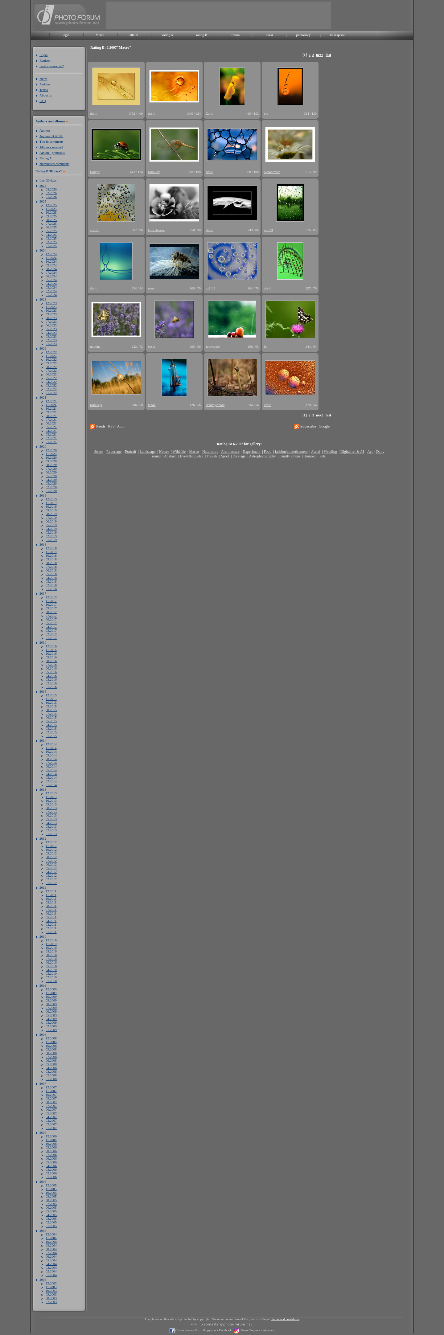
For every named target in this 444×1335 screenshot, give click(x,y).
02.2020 (51, 487)
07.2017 (51, 615)
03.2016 (51, 679)
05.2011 (51, 917)
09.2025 (51, 216)
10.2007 (51, 1094)
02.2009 (51, 1026)
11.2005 (51, 1189)
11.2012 (51, 846)
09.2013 (51, 804)
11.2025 (51, 209)
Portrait (130, 451)
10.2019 (51, 506)
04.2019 (51, 528)
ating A (45, 158)
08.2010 (51, 955)
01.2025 (51, 246)
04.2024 (51, 283)
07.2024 (51, 272)
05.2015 (51, 721)
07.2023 (51, 321)
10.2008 (51, 1045)
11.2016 (51, 650)
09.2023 (51, 314)
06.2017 (51, 619)
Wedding (330, 451)
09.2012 (51, 853)
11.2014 (51, 748)
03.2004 (51, 1267)
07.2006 (51, 1155)
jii (265, 346)
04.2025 (51, 234)
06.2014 (51, 766)
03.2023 (51, 336)
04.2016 (51, 676)
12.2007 (51, 1087)
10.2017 (51, 604)
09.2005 (51, 1196)
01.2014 (51, 785)
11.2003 (51, 1287)
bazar (269, 35)
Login (43, 55)
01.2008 (51, 1079)
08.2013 (51, 808)
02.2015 (51, 732)
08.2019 (51, 514)
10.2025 (51, 212)
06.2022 (51, 374)
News (43, 78)
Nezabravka (272, 172)
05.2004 (51, 1260)
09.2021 (51, 412)
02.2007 (51, 1124)
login (66, 35)
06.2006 (51, 1158)
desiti (93, 113)
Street (98, 451)
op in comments (51, 141)
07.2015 (51, 713)
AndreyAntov (215, 405)
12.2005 (51, 1185)
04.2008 (51, 1068)
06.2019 (51, 521)
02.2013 (51, 830)
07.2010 (51, 958)
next (319, 55)
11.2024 (51, 258)
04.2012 (51, 872)
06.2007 (51, 1109)
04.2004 (51, 1264)
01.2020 (51, 491)
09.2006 (51, 1147)
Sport (225, 456)
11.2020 (51, 454)
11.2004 (51, 1238)
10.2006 (51, 1143)
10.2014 (51, 751)
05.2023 (51, 329)
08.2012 (51, 857)
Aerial (315, 451)
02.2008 (51, 1075)
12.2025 (51, 205)
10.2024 (51, 261)
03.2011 (51, 924)
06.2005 (51, 1207)
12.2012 (51, 842)
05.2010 (51, 966)
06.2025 (51, 227)
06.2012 (51, 864)
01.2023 (51, 344)
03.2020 (51, 483)
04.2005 (51, 1215)
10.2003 (51, 1290)
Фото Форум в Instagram (257, 1330)
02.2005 (51, 1222)
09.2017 (51, 608)
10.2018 (51, 555)
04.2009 (51, 1019)
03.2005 (51, 1218)
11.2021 (51, 405)
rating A (167, 35)
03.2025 (51, 238)
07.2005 (51, 1204)
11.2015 (51, 699)
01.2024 (51, 295)
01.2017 (51, 638)
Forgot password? (51, 66)
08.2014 (51, 759)
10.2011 (51, 898)
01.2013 (51, 834)
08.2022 (51, 367)
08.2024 (51, 269)
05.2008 (51, 1064)
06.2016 (51, 668)
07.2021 (51, 419)
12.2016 (51, 646)
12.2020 (51, 450)
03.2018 (51, 581)
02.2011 (51, 928)
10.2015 (51, 702)
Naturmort (210, 451)
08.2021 (51, 416)
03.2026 (51, 189)
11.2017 (51, 601)
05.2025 (51, 231)
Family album (289, 456)
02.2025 (51, 242)
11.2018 (51, 552)
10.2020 (51, 457)
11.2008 (51, 1042)
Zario (209, 113)
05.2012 (51, 868)
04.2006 (51, 1166)
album (134, 35)
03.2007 (51, 1120)
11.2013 (51, 797)
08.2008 (51, 1053)
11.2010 (51, 944)
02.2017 (51, 634)
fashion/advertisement (291, 451)
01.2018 (51, 589)
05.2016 (51, 672)
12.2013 (51, 793)
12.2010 (51, 940)
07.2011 (51, 909)
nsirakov (154, 172)
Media (100, 35)
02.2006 (51, 1173)
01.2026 (51, 197)
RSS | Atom (116, 426)
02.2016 (51, 683)
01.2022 (51, 393)
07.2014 (51, 762)
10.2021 (51, 408)
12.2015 (51, 695)
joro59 (268, 230)
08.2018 (51, 563)
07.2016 (51, 664)
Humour (310, 456)
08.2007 (51, 1102)
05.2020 (51, 476)
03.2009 (51, 1022)
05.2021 (51, 427)
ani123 (94, 230)
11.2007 (51, 1091)
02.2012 (51, 879)
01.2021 (51, 442)
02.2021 (51, 438)
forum (236, 35)
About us (45, 95)
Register (45, 60)
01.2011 (51, 932)
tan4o (151, 405)
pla (266, 113)
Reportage (113, 451)
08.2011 (51, 906)
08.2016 (51, 661)
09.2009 (51, 1000)
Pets (322, 456)
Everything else (191, 456)
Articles (44, 84)
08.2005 (51, 1200)
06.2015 (51, 717)
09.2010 (51, 951)
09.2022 (51, 363)
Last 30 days (48, 180)
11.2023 (51, 307)
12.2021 (51, 401)
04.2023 (51, 332)
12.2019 (51, 499)
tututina (95, 346)
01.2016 (51, 687)
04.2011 (51, 921)
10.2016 (51, 653)
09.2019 (51, 510)
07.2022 (51, 370)
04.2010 (51, 970)
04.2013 (51, 823)
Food (268, 451)
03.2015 (51, 728)
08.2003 (51, 1298)
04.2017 (51, 627)
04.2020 (51, 479)
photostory (303, 35)
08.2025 (51, 220)
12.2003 (51, 1283)
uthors (44, 130)
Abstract (170, 456)
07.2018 (51, 566)
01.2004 (51, 1275)
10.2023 (51, 310)
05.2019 (51, 525)
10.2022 (51, 359)
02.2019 (51, 536)
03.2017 (51, 630)
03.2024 (51, 287)
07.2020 (51, 468)
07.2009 (51, 1007)
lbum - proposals (52, 152)
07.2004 (51, 1253)
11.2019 (51, 503)
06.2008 (51, 1060)
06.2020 (51, 472)
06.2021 (51, 423)
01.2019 (51, 540)
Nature (164, 451)
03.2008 (51, 1071)
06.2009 (51, 1011)
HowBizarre (156, 230)
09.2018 (51, 559)
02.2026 (51, 193)
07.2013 (51, 811)
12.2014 (51, 744)
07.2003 (51, 1302)
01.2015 (51, 736)
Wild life (179, 451)
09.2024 (51, 265)
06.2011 (51, 913)
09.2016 (51, 657)
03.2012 (51, 875)
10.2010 (51, 947)
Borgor (95, 172)
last (328, 55)
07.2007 (51, 1106)
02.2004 (51, 1271)
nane (151, 288)
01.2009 (51, 1030)
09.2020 (51, 461)
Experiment (251, 451)
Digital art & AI (352, 451)
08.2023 (51, 318)
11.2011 (51, 895)
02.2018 (51, 585)
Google (324, 426)
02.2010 (51, 977)
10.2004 (51, 1241)
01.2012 (51, 883)
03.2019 (51, 532)
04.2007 (51, 1117)
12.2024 (51, 254)
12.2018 (51, 548)
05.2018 (51, 574)
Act (369, 451)
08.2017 (51, 612)
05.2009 (51, 1015)
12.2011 (51, 891)
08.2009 (51, 1004)
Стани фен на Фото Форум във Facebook (203, 1330)
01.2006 (51, 1177)
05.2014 (51, 770)
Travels (212, 456)
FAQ (42, 101)
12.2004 (51, 1234)
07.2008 (51, 1057)
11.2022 (51, 356)
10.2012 (51, 849)
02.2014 (51, 781)
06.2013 (51, 815)
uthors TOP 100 (51, 136)
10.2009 (51, 996)
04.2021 (51, 430)
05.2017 (51, 623)
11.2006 (51, 1140)
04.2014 (51, 774)
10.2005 (51, 1192)
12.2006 (51, 1136)
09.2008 (51, 1049)
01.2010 (51, 981)
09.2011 (51, 902)
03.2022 (51, 385)
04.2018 (51, 577)
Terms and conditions (285, 1319)
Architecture (230, 451)
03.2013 (51, 826)
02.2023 (51, 340)
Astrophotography (262, 456)
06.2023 (51, 325)
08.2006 (51, 1151)
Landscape (147, 451)
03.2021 (51, 434)
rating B (201, 35)
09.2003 (51, 1294)
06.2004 (51, 1256)
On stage (238, 456)
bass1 (151, 346)
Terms (43, 90)
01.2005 (51, 1226)
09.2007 (51, 1098)
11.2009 (51, 993)
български (337, 35)
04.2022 (51, 381)
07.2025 (51, 223)
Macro (194, 451)
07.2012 (51, 860)
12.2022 (51, 352)
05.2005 (51, 1211)
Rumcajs (96, 405)
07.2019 (51, 517)
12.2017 (51, 597)
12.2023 (51, 303)
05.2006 (51, 1162)
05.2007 (51, 1113)
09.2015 (51, 706)
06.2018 (51, 570)
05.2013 (51, 819)
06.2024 (51, 276)
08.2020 (51, 465)
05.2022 (51, 378)
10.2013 (51, 800)
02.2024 (51, 291)
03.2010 (51, 973)
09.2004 (51, 1245)
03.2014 (51, 777)
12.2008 (51, 1038)
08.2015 (51, 710)
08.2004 (51, 1249)
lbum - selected (51, 147)
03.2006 (51, 1169)
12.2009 (51, 989)
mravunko (213, 346)
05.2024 (51, 280)
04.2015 (51, 725)
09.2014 (51, 755)
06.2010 (51, 962)
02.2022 (51, 389)
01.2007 (51, 1128)
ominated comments (54, 164)
